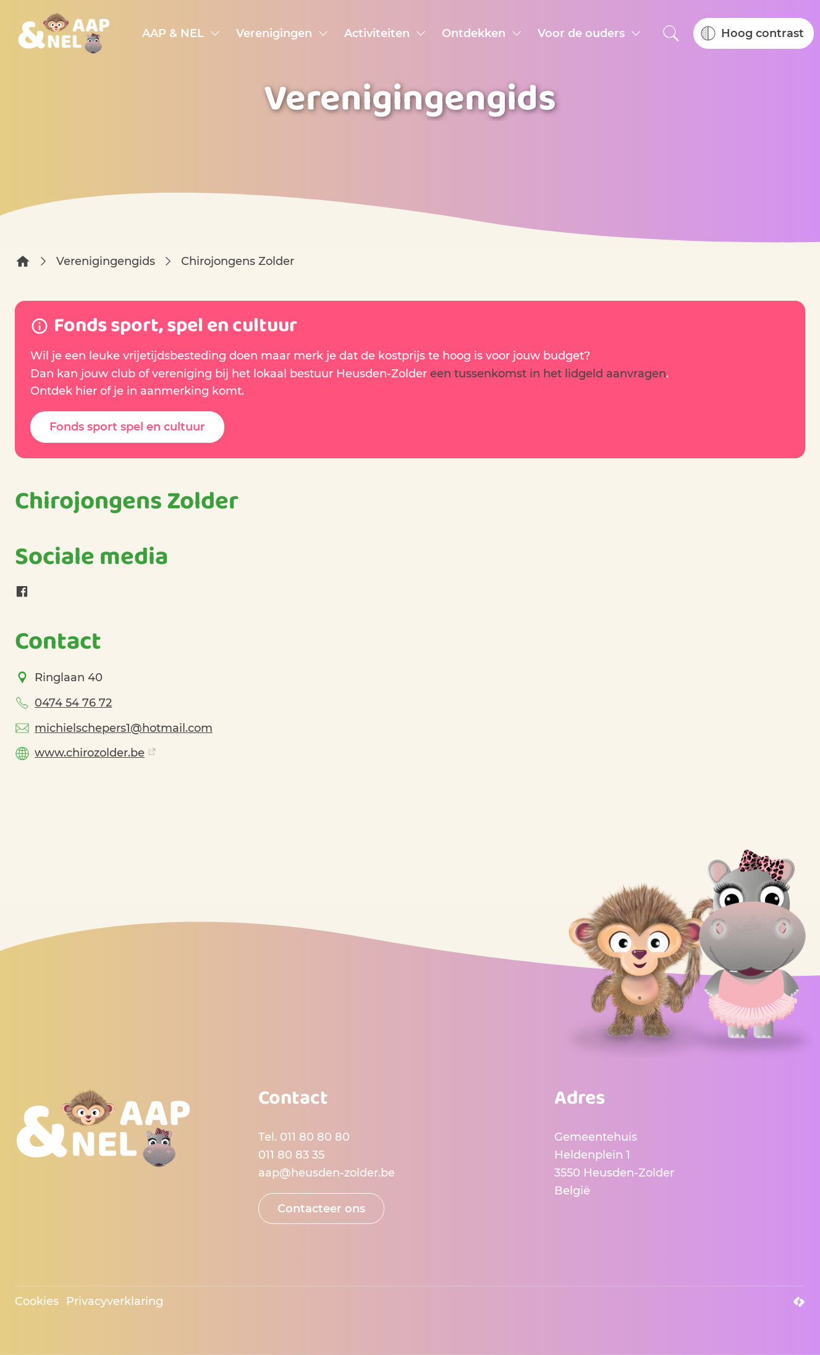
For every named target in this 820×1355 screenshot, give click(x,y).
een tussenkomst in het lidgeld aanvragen (548, 373)
